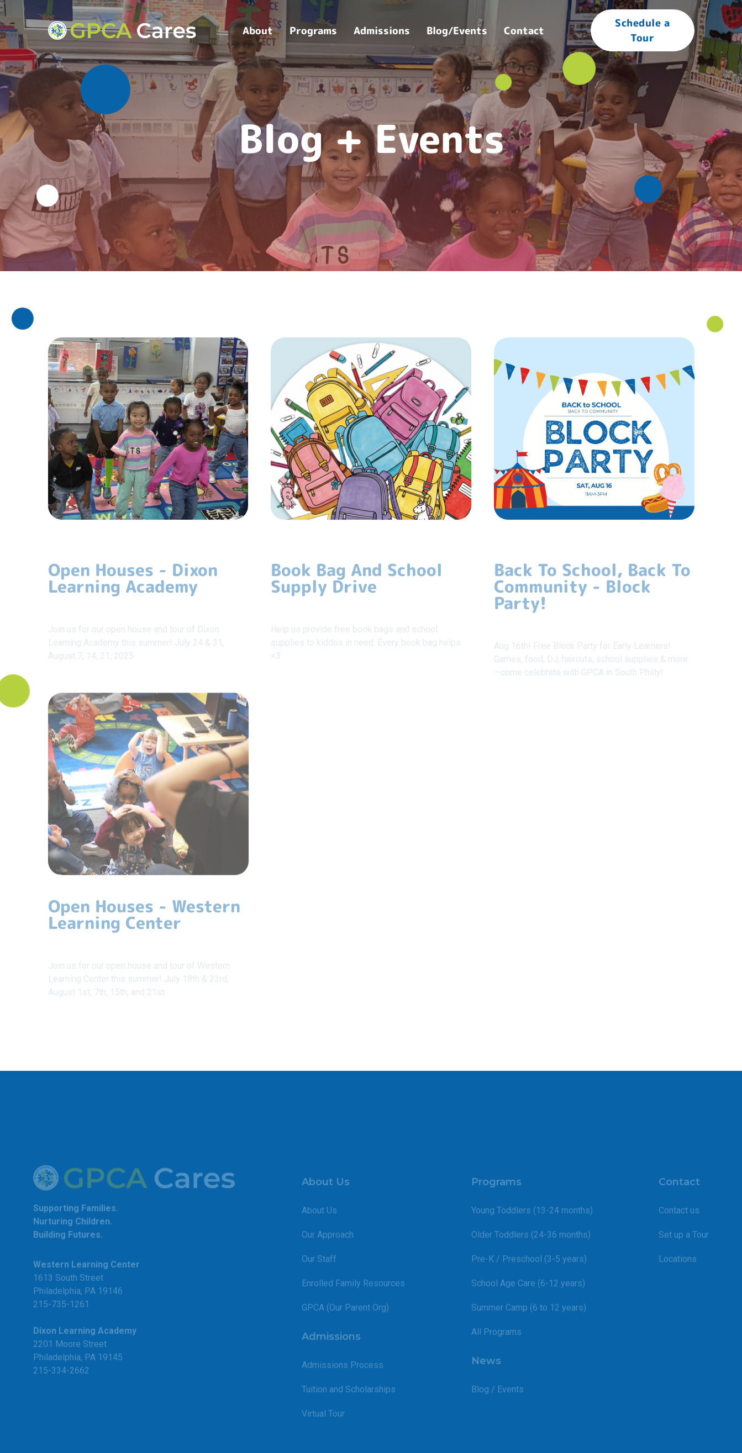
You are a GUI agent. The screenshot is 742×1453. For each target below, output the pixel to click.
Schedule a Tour (642, 30)
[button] (257, 30)
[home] (122, 30)
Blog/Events (457, 31)
